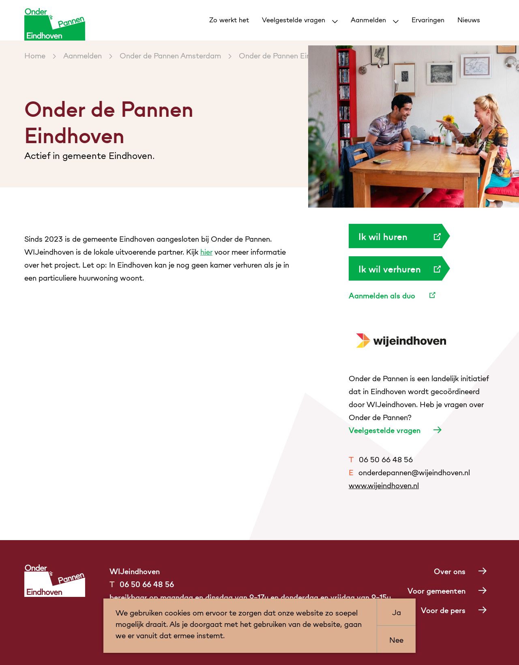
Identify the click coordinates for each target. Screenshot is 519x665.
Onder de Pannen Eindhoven (287, 54)
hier (206, 251)
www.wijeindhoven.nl (384, 484)
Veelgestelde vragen (294, 19)
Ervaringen (428, 19)
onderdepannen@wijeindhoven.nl (409, 471)
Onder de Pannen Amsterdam (170, 54)
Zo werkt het (229, 19)
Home (34, 54)
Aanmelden (369, 19)
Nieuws (468, 19)
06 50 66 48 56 (381, 458)
